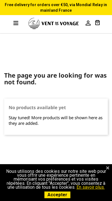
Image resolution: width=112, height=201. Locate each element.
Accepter (57, 194)
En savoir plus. (91, 187)
